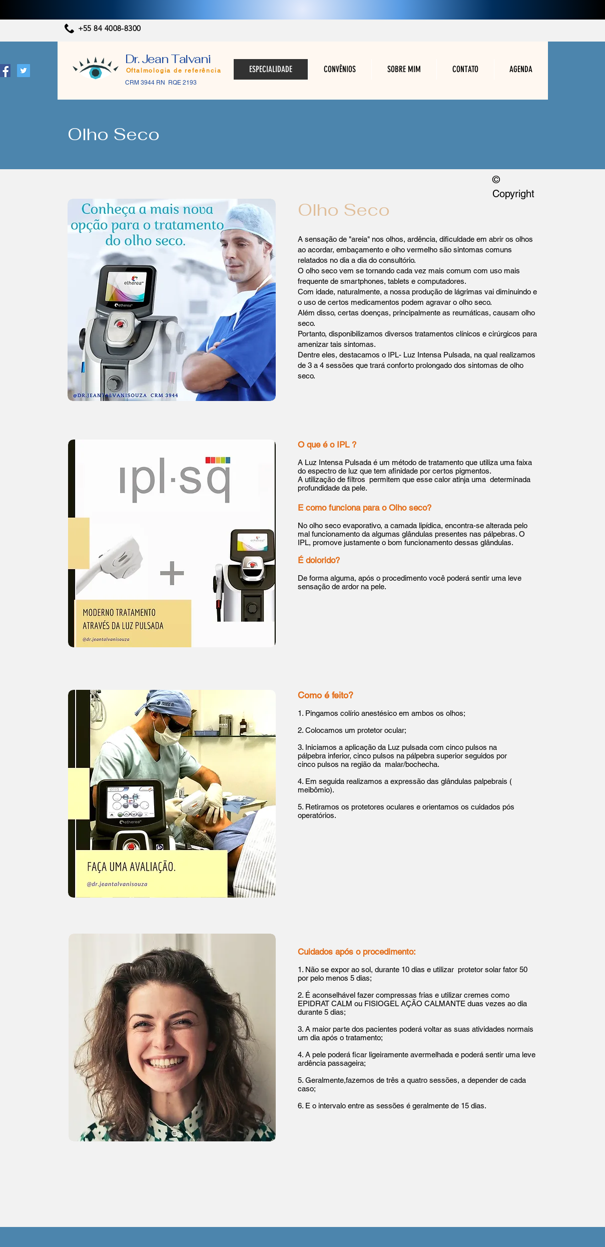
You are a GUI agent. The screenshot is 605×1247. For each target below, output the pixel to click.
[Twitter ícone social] (23, 70)
